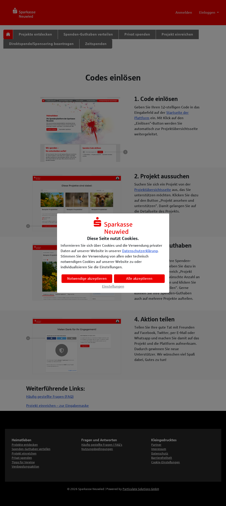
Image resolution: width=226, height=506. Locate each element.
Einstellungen (113, 286)
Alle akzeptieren (139, 278)
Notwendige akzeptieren (87, 278)
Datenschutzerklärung (140, 251)
